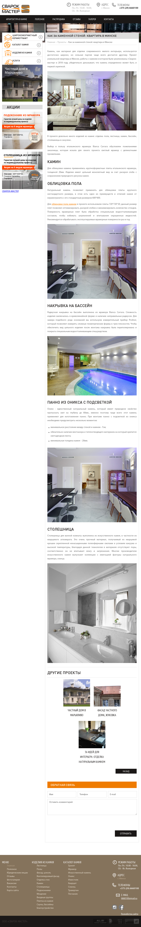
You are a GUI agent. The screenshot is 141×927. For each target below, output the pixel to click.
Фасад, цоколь (44, 873)
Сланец (71, 887)
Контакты (109, 19)
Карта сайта (13, 890)
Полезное (39, 19)
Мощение (41, 894)
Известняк (73, 880)
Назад (126, 771)
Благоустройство (45, 908)
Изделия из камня (22, 52)
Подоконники (44, 890)
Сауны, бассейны (45, 904)
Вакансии (11, 883)
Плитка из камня (45, 901)
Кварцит (72, 883)
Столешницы (43, 887)
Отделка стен (43, 880)
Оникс (71, 876)
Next (40, 186)
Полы (39, 869)
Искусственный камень (79, 873)
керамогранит (24, 36)
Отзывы (76, 19)
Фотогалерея (13, 880)
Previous (35, 191)
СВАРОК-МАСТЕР (10, 154)
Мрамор (72, 869)
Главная (11, 866)
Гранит (71, 866)
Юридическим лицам (17, 873)
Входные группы (45, 897)
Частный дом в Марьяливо (16, 163)
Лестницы (41, 866)
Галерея (92, 19)
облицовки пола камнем (64, 204)
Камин (40, 883)
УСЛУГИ (16, 60)
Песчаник (73, 894)
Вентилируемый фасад (48, 876)
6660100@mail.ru (129, 898)
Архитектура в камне (16, 19)
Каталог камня (20, 44)
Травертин (73, 890)
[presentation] (71, 824)
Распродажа (59, 19)
